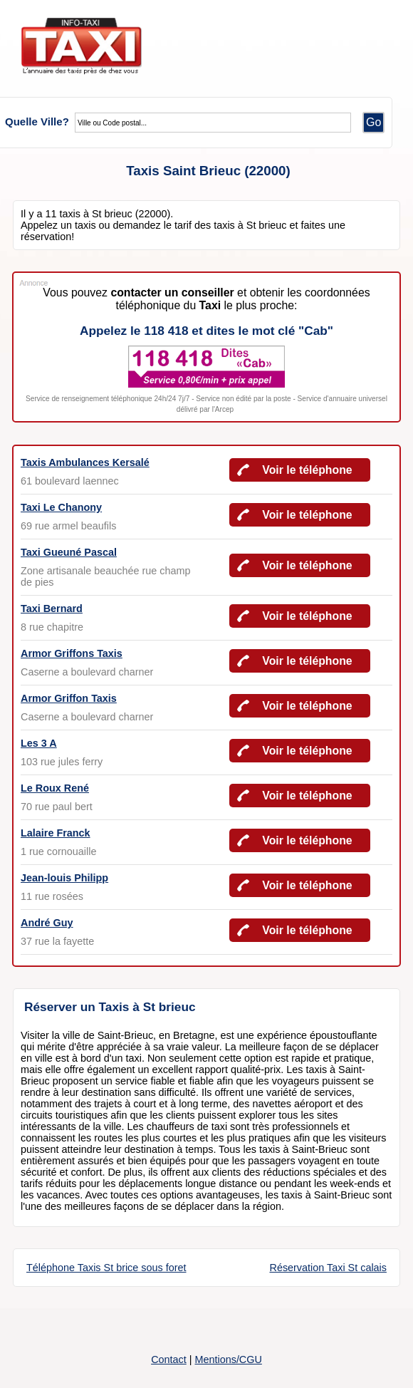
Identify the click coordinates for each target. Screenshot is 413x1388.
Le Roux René (55, 788)
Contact (169, 1359)
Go (373, 122)
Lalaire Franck (55, 833)
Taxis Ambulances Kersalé (85, 462)
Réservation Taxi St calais (328, 1267)
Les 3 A (39, 743)
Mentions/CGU (227, 1359)
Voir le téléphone (307, 470)
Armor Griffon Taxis (69, 698)
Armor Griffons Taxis (71, 653)
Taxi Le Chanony (61, 507)
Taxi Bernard (52, 608)
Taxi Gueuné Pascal (69, 552)
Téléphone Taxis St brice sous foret (106, 1267)
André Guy (47, 922)
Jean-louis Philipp (64, 878)
